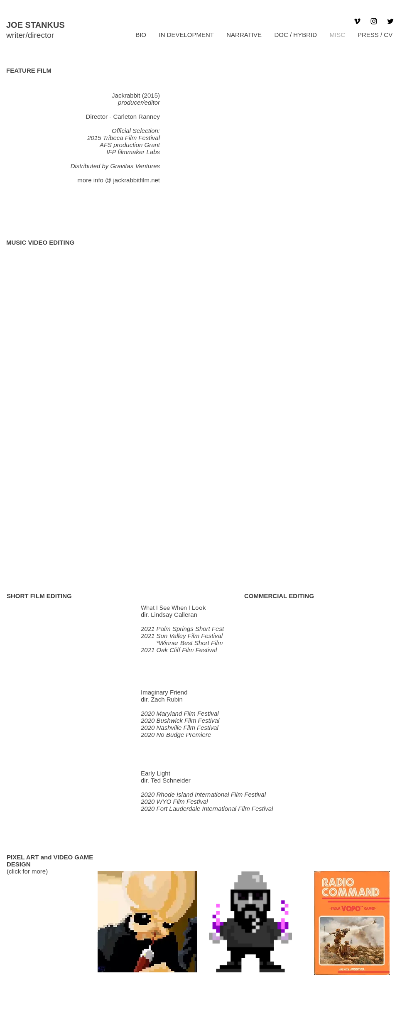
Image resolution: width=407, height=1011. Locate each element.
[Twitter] (390, 21)
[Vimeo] (357, 21)
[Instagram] (374, 21)
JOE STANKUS (35, 24)
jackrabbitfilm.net (136, 180)
